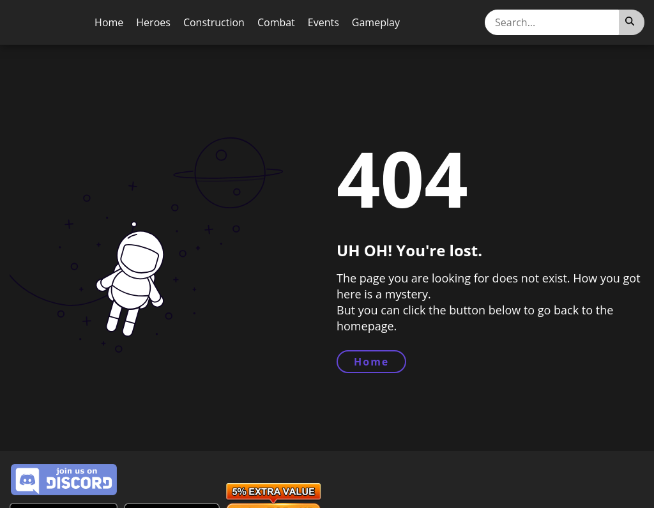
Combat (276, 22)
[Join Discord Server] (64, 480)
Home (109, 22)
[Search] (631, 22)
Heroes (153, 22)
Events (323, 22)
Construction (214, 22)
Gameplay (376, 22)
